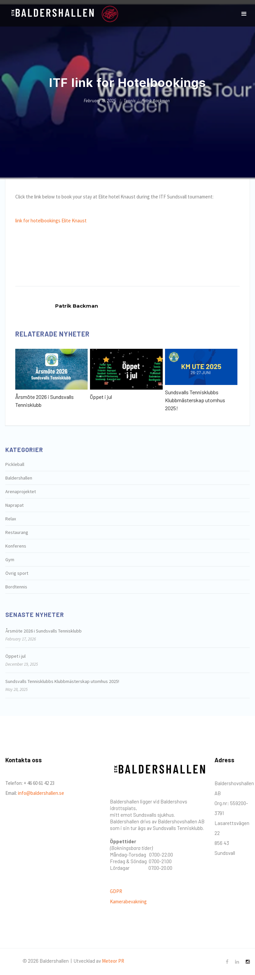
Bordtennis (16, 587)
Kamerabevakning (128, 901)
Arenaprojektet (20, 491)
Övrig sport (16, 573)
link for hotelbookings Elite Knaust (51, 220)
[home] (52, 14)
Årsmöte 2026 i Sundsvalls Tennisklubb (44, 401)
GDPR (116, 891)
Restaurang (16, 532)
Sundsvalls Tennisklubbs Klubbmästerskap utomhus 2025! (195, 400)
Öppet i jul (101, 397)
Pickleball (14, 464)
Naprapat (14, 505)
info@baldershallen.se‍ (40, 793)
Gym (9, 559)
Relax (10, 519)
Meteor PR (113, 961)
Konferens (15, 546)
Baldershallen (18, 478)
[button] (244, 14)
